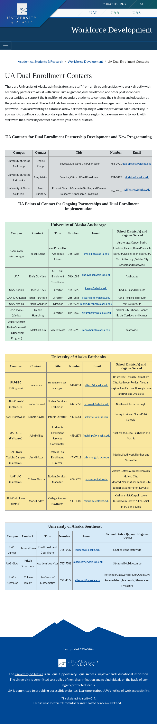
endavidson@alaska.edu (96, 274)
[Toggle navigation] (5, 45)
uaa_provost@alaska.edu (136, 163)
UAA (115, 12)
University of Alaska (29, 674)
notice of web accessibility (130, 690)
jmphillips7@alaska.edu (96, 435)
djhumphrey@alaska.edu (96, 312)
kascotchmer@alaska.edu (88, 561)
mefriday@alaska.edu (96, 501)
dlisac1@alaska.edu (96, 385)
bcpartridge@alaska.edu (96, 297)
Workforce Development (111, 29)
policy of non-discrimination (75, 679)
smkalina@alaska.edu (96, 253)
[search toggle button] (142, 4)
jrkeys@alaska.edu (96, 288)
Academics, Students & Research (40, 61)
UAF (93, 12)
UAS (136, 12)
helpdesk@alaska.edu (109, 703)
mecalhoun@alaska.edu (96, 330)
